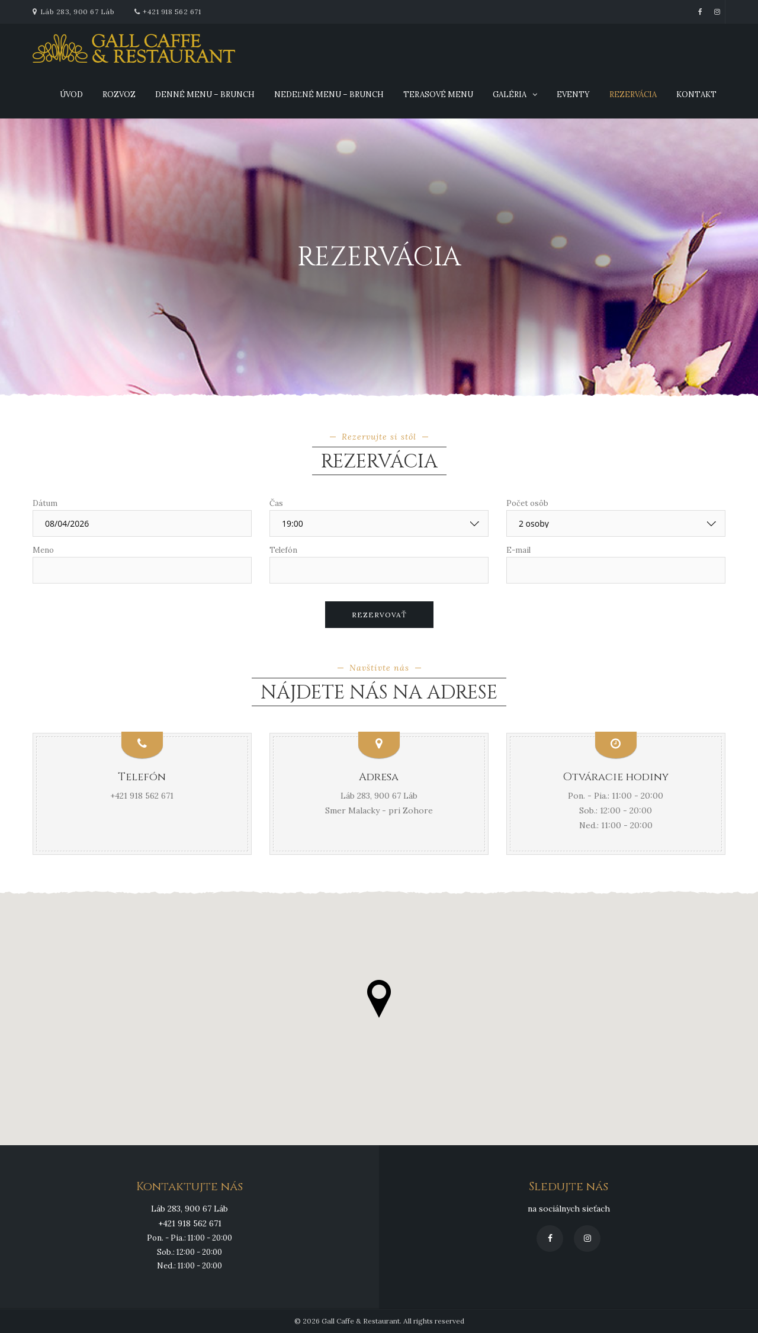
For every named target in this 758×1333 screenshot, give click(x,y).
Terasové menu (438, 94)
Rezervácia (633, 94)
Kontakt (696, 94)
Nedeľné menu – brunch (329, 94)
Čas (276, 503)
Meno (43, 550)
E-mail (518, 550)
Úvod (71, 94)
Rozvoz (119, 94)
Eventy (573, 94)
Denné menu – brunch (205, 94)
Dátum (45, 503)
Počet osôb (527, 503)
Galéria (509, 94)
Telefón (283, 550)
